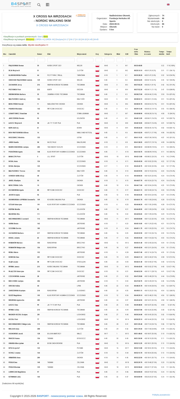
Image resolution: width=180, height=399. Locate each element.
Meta (45, 36)
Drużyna (59, 39)
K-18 (78, 39)
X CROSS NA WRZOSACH (52, 25)
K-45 (90, 39)
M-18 (84, 39)
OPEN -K (40, 39)
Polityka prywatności (161, 395)
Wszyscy (30, 39)
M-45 (96, 39)
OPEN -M (50, 39)
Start (40, 36)
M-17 (72, 39)
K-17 (67, 39)
